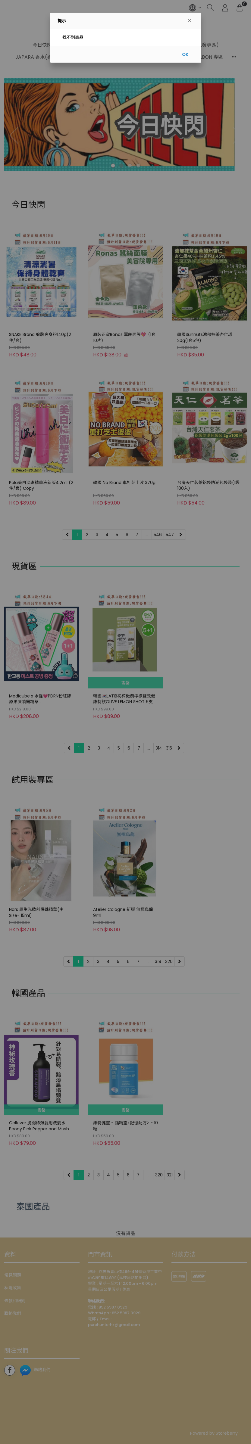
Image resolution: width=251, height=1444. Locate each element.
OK (185, 54)
